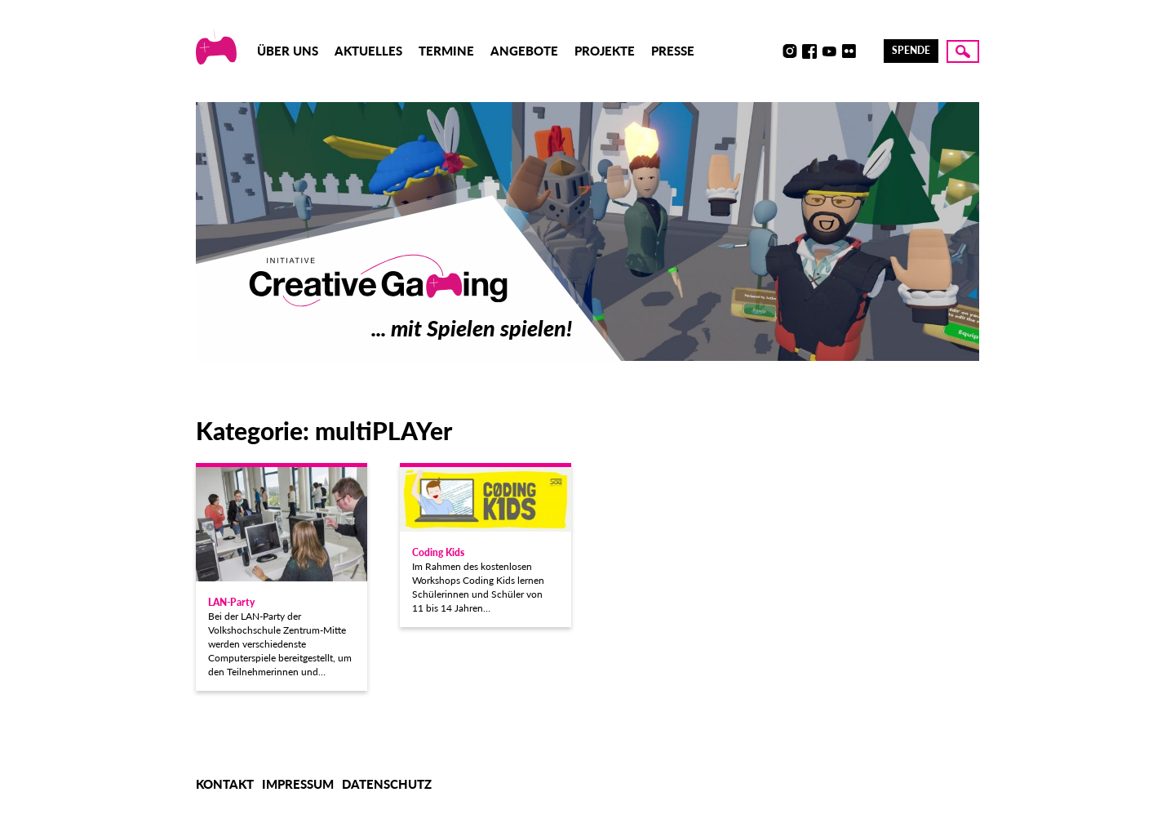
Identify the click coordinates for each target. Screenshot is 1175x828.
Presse (672, 50)
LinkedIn (868, 51)
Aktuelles (368, 50)
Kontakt (225, 784)
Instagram (790, 51)
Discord (770, 51)
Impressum (298, 784)
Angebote (524, 50)
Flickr (848, 51)
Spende (911, 50)
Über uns (287, 50)
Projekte (604, 50)
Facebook (809, 51)
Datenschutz (387, 784)
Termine (446, 50)
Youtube (829, 51)
